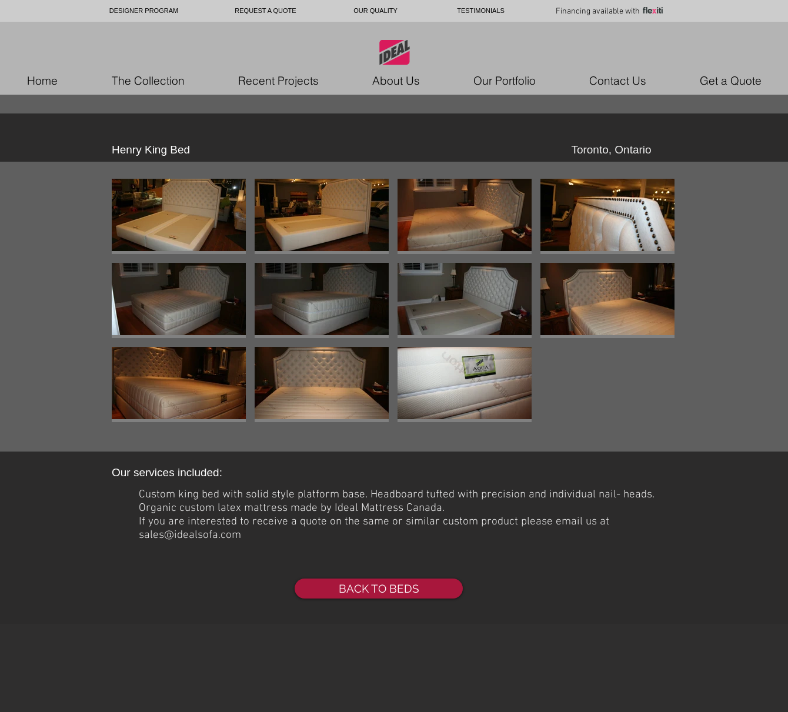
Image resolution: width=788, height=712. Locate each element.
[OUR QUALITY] (375, 10)
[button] (179, 216)
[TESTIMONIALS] (480, 10)
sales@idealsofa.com (190, 535)
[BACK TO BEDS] (379, 589)
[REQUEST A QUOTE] (265, 10)
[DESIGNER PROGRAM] (144, 10)
